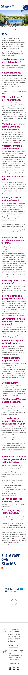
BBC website (17, 142)
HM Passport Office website (8, 273)
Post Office (15, 116)
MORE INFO (12, 645)
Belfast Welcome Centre (7, 346)
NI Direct (11, 411)
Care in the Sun (20, 173)
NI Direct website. (15, 440)
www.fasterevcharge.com (8, 471)
